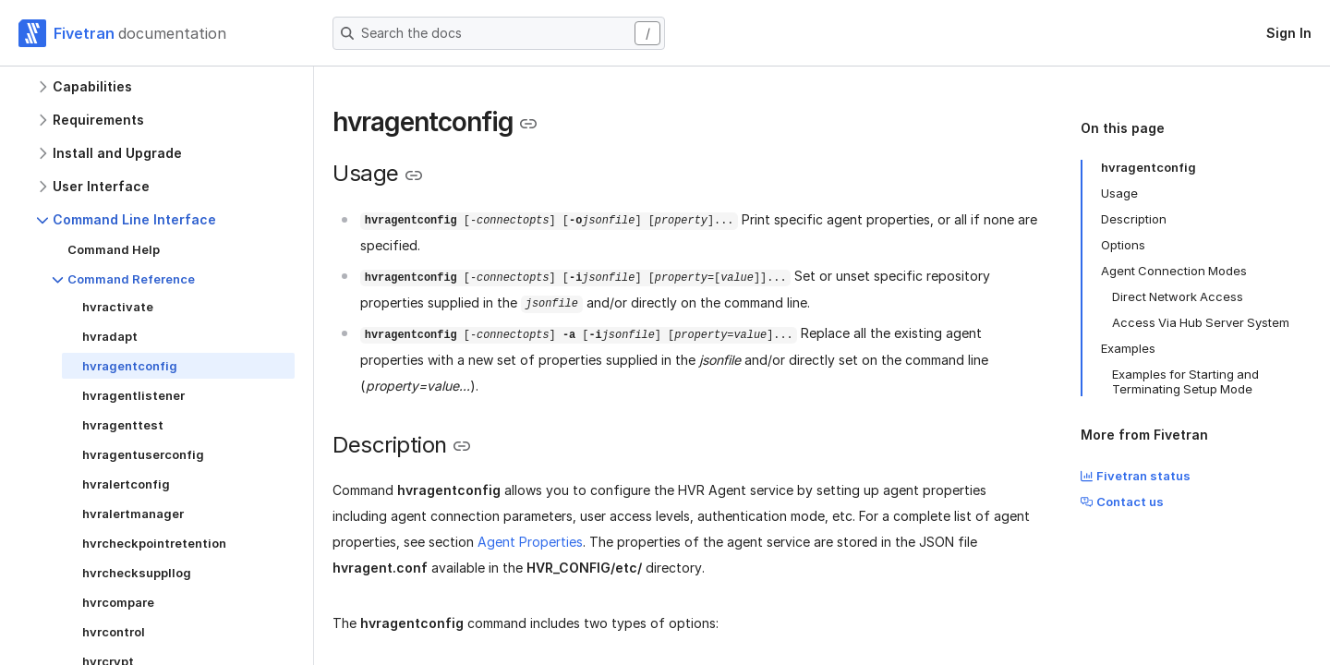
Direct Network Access (1177, 296)
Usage (1119, 193)
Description (1134, 219)
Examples (1128, 348)
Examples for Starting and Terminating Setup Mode (1185, 381)
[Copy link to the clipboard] (528, 123)
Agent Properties (530, 542)
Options (1123, 244)
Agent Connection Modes (1174, 270)
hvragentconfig (1148, 167)
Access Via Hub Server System (1200, 322)
